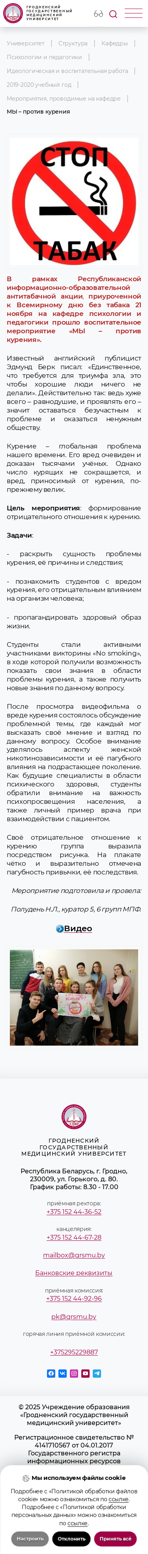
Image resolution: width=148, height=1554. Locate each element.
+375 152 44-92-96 (74, 1298)
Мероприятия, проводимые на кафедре (64, 98)
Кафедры (114, 43)
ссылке (119, 1523)
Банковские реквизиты (73, 1273)
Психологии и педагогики (44, 57)
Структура (73, 43)
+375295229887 (74, 1352)
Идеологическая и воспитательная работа (67, 71)
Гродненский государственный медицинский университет (38, 13)
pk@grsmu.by (73, 1317)
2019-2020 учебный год (39, 84)
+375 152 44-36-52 (74, 1212)
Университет (26, 43)
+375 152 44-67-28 (74, 1237)
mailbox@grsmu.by (74, 1255)
